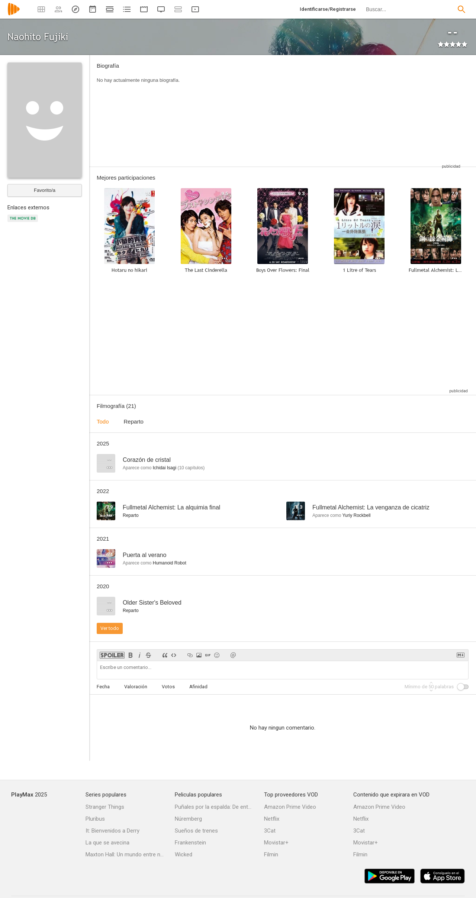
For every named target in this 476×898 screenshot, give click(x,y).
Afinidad (198, 686)
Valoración (135, 686)
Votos (168, 686)
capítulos (191, 467)
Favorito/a (44, 190)
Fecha (103, 686)
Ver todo (109, 628)
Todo (103, 421)
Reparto (134, 421)
